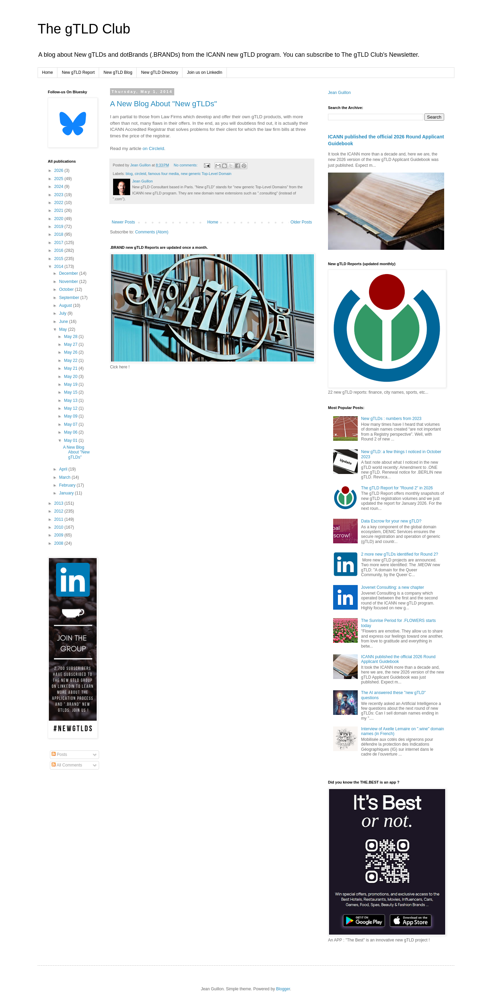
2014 (59, 266)
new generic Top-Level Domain (206, 174)
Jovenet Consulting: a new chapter (392, 587)
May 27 (71, 344)
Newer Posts (123, 222)
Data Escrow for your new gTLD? (391, 521)
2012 (59, 511)
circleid (140, 174)
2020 (59, 218)
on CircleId (153, 148)
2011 (59, 519)
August (66, 305)
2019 (59, 226)
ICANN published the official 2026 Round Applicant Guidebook (398, 659)
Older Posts (301, 222)
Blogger (283, 989)
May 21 (71, 368)
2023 (59, 194)
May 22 (71, 360)
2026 (59, 170)
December (69, 273)
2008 (59, 543)
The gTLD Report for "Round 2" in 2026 (397, 488)
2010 (59, 527)
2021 (59, 210)
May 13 (71, 400)
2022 (59, 202)
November (69, 281)
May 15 (71, 392)
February (68, 485)
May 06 (71, 432)
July (63, 313)
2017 (59, 242)
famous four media (163, 174)
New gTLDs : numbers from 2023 (391, 418)
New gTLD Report (78, 72)
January (67, 493)
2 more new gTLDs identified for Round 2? (399, 554)
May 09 (71, 416)
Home (47, 72)
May (63, 329)
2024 (59, 186)
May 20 (71, 376)
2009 (59, 535)
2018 (59, 234)
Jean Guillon (339, 92)
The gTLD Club (84, 28)
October (67, 289)
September (69, 297)
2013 (59, 503)
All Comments (67, 765)
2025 (59, 178)
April (63, 469)
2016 (59, 250)
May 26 (71, 352)
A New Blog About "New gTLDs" (163, 103)
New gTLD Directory (159, 72)
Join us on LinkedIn (204, 72)
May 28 (71, 336)
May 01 (71, 440)
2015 (59, 258)
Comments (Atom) (151, 232)
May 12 (71, 408)
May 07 (71, 424)
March (65, 477)
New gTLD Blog (118, 72)
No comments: (186, 165)
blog (129, 174)
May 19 (71, 384)
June (64, 321)
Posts (59, 754)
